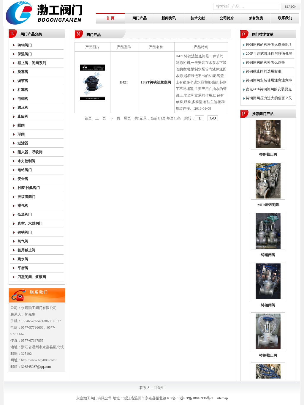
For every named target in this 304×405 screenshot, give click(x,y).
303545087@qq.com (36, 367)
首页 (88, 118)
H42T (124, 82)
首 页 (110, 18)
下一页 (115, 118)
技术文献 (198, 18)
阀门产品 (139, 18)
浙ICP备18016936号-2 (196, 398)
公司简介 (227, 18)
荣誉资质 (256, 18)
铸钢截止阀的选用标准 (263, 71)
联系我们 (285, 18)
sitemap (222, 398)
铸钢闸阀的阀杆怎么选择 (265, 62)
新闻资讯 (169, 18)
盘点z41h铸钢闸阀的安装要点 (269, 89)
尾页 (127, 118)
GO (213, 118)
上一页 (100, 118)
